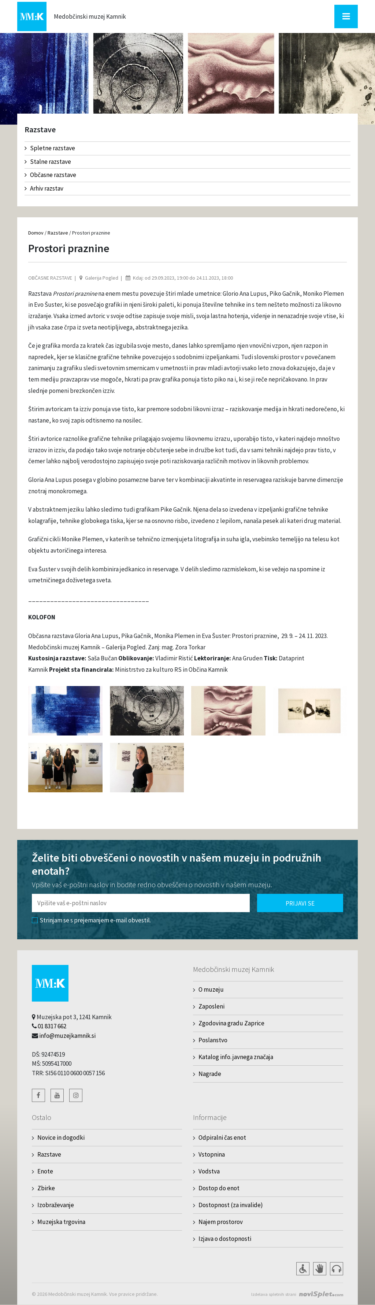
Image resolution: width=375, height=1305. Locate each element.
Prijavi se (300, 903)
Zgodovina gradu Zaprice (231, 1023)
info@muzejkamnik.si (67, 1036)
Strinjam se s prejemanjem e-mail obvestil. (91, 920)
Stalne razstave (48, 162)
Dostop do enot (219, 1188)
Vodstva (209, 1171)
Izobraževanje (55, 1205)
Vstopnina (211, 1154)
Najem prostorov (220, 1222)
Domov (36, 232)
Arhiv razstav (44, 188)
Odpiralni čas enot (222, 1137)
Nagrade (209, 1074)
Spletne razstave (50, 148)
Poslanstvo (212, 1040)
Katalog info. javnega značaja (235, 1057)
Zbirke (46, 1188)
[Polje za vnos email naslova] (141, 903)
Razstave (58, 232)
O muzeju (211, 989)
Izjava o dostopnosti (224, 1239)
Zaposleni (211, 1006)
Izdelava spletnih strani (271, 1294)
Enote (45, 1171)
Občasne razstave (50, 175)
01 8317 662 (52, 1026)
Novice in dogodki (61, 1137)
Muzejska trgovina (61, 1222)
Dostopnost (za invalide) (230, 1205)
